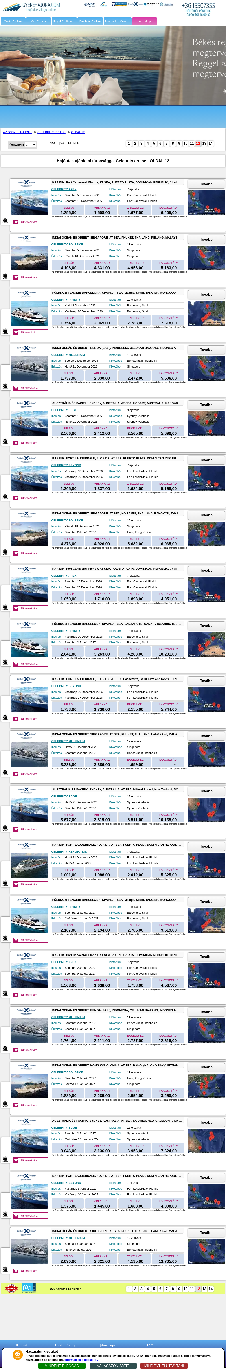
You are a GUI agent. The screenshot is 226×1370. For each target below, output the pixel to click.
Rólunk (22, 1345)
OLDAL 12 (78, 132)
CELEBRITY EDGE (64, 410)
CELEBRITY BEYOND (66, 465)
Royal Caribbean (64, 21)
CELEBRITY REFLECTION (69, 851)
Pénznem (16, 144)
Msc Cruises (39, 21)
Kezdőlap (144, 21)
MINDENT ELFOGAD (62, 1366)
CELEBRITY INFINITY (66, 299)
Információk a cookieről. (81, 1359)
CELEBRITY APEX (64, 189)
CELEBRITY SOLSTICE (67, 244)
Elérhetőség (65, 1345)
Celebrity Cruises (90, 21)
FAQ (150, 1345)
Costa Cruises (13, 21)
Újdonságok (107, 1345)
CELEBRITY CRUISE (51, 132)
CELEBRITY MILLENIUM (68, 355)
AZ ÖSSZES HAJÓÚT (17, 132)
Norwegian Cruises (117, 21)
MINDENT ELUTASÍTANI (164, 1366)
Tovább (206, 184)
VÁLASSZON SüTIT (113, 1366)
